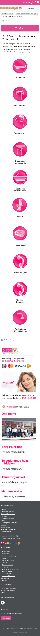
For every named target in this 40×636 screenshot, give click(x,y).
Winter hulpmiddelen (8, 560)
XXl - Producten (6, 573)
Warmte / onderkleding (9, 556)
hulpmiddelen (5, 578)
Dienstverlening (5, 527)
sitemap (21, 628)
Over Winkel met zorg (7, 14)
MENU (20, 28)
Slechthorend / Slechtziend (10, 569)
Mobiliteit (4, 558)
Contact (19, 16)
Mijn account (28, 2)
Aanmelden (6, 618)
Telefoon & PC (6, 567)
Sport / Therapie (7, 571)
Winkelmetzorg (7, 340)
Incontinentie (6, 554)
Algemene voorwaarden (8, 16)
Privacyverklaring (6, 531)
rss (25, 628)
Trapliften (4, 562)
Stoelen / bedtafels (7, 565)
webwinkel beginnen (32, 628)
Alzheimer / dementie (8, 576)
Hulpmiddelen (6, 551)
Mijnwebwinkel (23, 632)
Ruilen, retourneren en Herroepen (26, 14)
